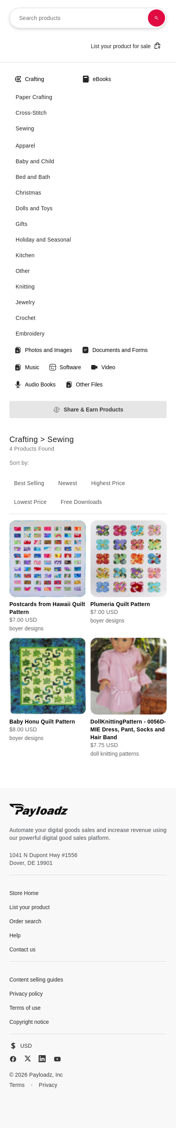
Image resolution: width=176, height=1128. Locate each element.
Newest (67, 483)
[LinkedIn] (42, 1058)
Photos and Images (43, 350)
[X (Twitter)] (28, 1058)
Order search (25, 921)
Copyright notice (29, 1022)
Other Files (84, 384)
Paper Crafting (34, 97)
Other (23, 271)
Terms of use (25, 1008)
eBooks (96, 79)
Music (26, 367)
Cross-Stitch (31, 113)
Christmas (28, 193)
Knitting (25, 286)
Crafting (29, 79)
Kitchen (25, 255)
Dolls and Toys (34, 208)
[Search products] (156, 18)
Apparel (25, 146)
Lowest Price (30, 502)
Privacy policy (26, 994)
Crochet (26, 318)
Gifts (21, 224)
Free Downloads (81, 502)
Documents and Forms (115, 350)
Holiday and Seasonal (43, 239)
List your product (29, 907)
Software (65, 367)
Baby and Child (35, 161)
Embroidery (30, 333)
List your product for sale (126, 45)
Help (15, 935)
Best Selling (29, 483)
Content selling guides (36, 979)
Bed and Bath (33, 177)
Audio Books (35, 384)
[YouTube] (57, 1059)
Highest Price (108, 483)
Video (103, 367)
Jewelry (25, 302)
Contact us (22, 949)
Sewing (25, 128)
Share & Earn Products (88, 409)
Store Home (24, 893)
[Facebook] (13, 1059)
